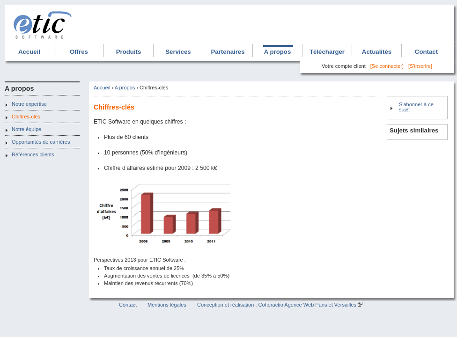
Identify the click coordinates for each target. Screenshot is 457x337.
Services (178, 51)
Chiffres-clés (26, 116)
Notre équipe (26, 129)
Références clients (33, 154)
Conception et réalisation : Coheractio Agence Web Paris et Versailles (276, 305)
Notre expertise (29, 104)
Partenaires (227, 51)
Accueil (29, 51)
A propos (277, 51)
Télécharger (327, 51)
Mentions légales (166, 305)
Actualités (376, 51)
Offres (79, 51)
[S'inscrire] (420, 66)
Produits (128, 51)
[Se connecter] (387, 66)
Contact (426, 51)
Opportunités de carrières (41, 142)
